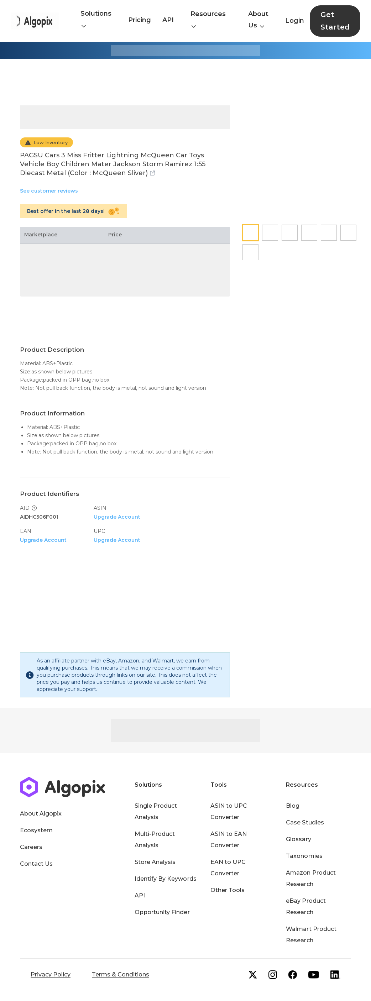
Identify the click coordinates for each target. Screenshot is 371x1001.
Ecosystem (36, 830)
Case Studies (305, 822)
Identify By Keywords (166, 878)
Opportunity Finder (162, 912)
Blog (292, 805)
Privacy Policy (50, 974)
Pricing (139, 20)
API (168, 20)
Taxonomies (304, 856)
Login (294, 21)
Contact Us (36, 863)
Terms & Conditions (120, 974)
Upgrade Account (117, 517)
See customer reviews (49, 191)
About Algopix (41, 813)
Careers (31, 847)
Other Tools (227, 890)
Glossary (298, 839)
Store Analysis (155, 862)
